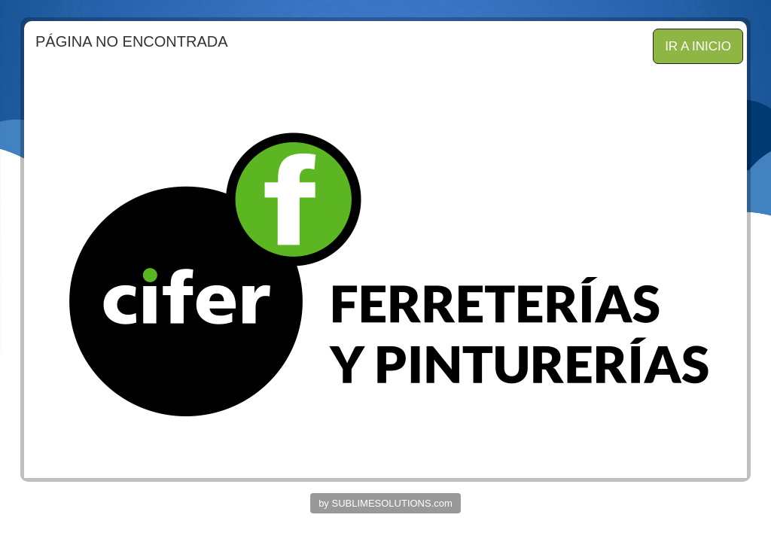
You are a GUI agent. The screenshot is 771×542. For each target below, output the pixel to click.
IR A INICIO (698, 46)
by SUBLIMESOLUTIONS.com (385, 503)
